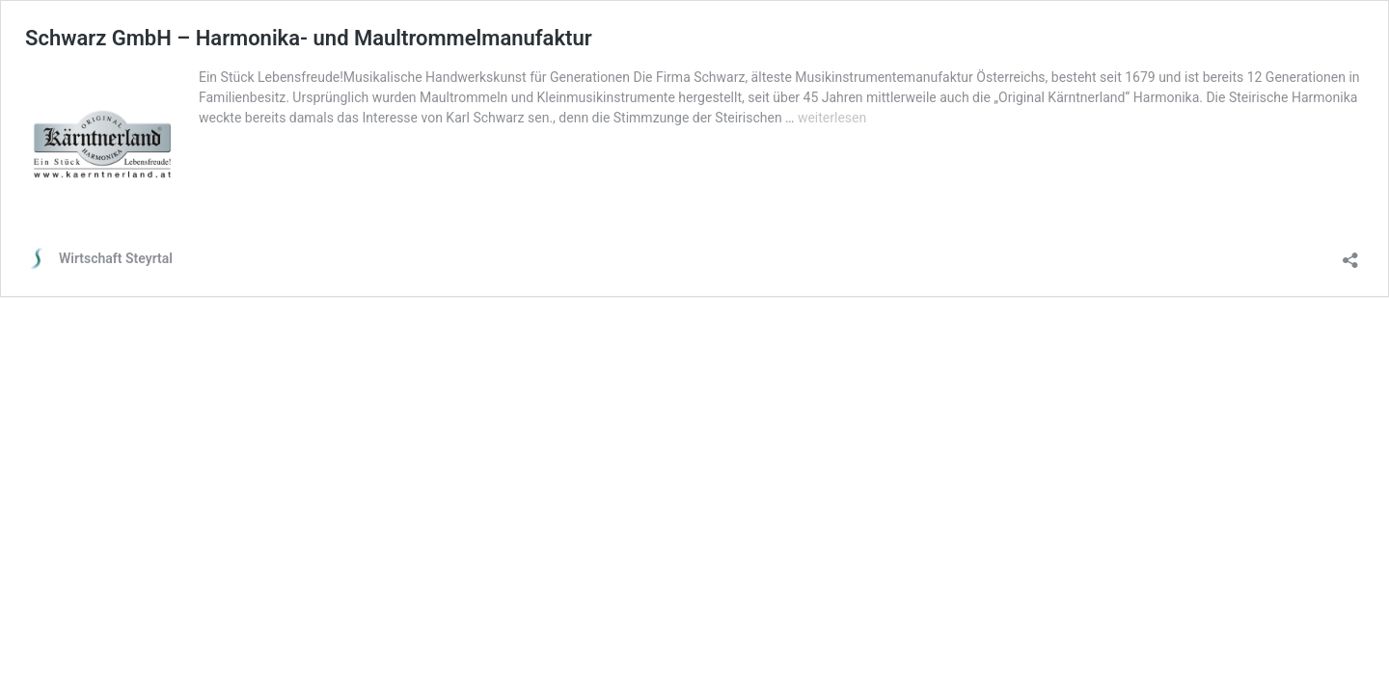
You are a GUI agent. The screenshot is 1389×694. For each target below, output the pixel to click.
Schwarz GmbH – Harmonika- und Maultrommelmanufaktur (308, 38)
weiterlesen (832, 117)
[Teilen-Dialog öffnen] (1350, 254)
